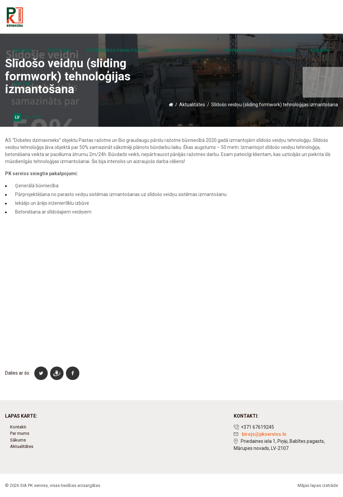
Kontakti (312, 50)
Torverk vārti (212, 50)
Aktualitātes (192, 104)
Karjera (282, 50)
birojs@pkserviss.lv (264, 434)
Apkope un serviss (164, 50)
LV (17, 84)
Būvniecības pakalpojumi (102, 50)
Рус (37, 84)
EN (27, 84)
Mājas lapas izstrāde (318, 485)
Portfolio (50, 50)
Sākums (19, 50)
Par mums (251, 50)
